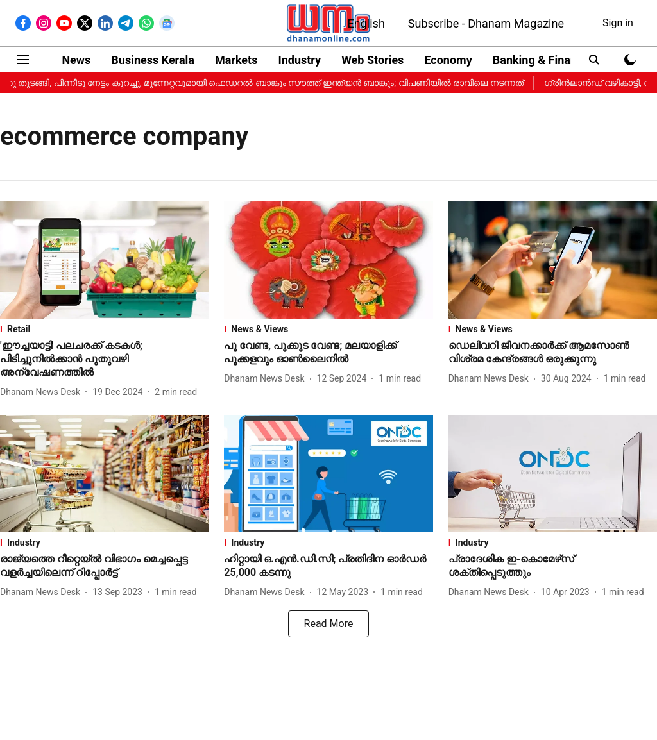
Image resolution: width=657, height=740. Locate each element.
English (366, 23)
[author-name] (42, 392)
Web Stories (372, 60)
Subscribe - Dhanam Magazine (486, 23)
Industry (299, 60)
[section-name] (104, 329)
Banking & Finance (541, 60)
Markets (236, 60)
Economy (448, 60)
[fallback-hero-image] (104, 260)
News (76, 60)
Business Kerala (152, 60)
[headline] (104, 359)
